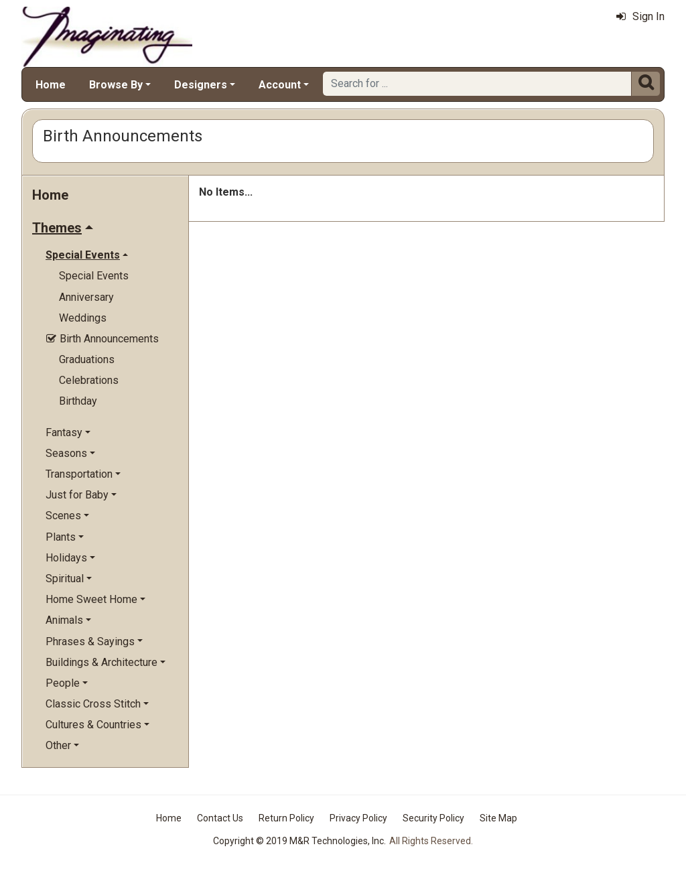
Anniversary (86, 297)
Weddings (83, 318)
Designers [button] (200, 84)
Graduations (87, 359)
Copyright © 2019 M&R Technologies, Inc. (299, 840)
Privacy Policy (358, 818)
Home (51, 84)
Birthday (78, 401)
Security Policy (433, 818)
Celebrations (89, 380)
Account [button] (280, 84)
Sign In (640, 16)
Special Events (94, 275)
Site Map (498, 818)
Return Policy (286, 818)
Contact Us (220, 818)
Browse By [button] (116, 84)
